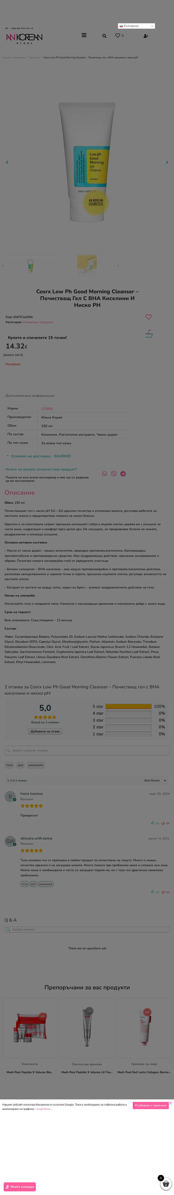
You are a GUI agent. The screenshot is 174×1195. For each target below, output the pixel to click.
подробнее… (44, 1109)
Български (128, 26)
